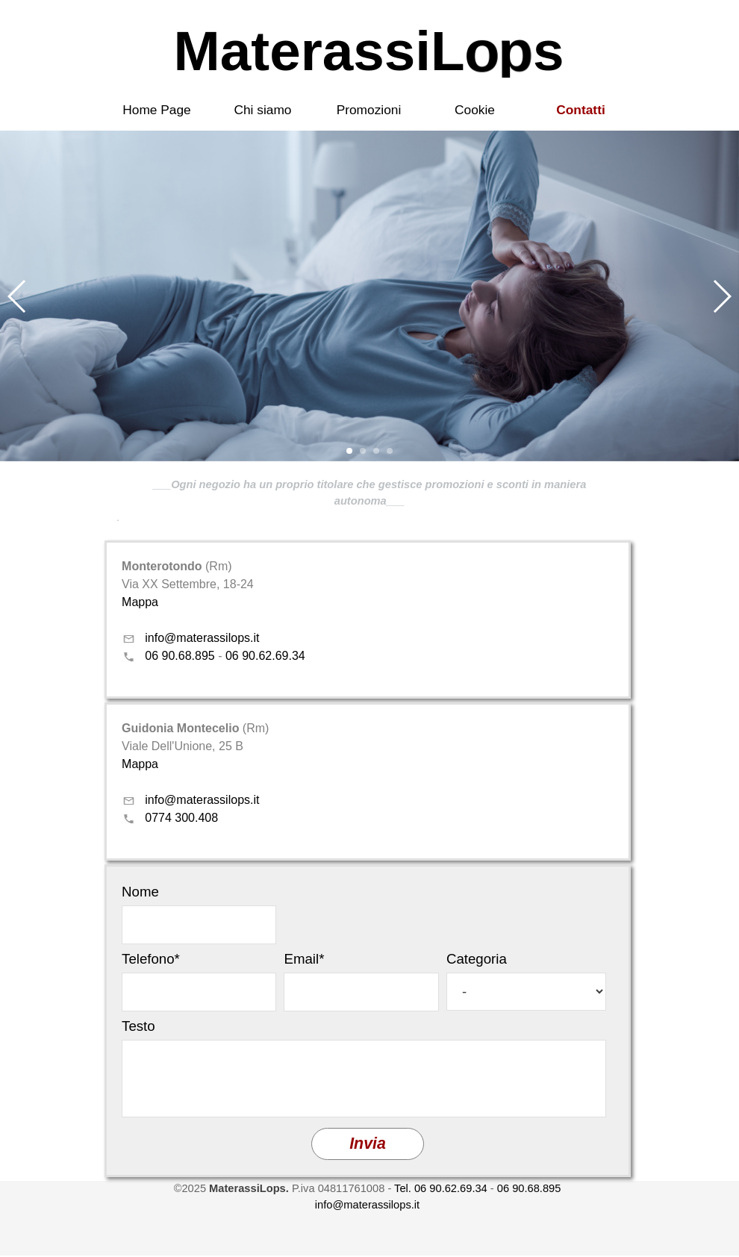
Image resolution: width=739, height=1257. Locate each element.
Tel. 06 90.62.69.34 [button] (440, 1188)
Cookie (475, 109)
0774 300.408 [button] (181, 817)
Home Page (156, 109)
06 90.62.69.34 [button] (265, 655)
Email (304, 959)
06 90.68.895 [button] (179, 655)
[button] (17, 296)
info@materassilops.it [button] (202, 637)
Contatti (580, 109)
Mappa (140, 602)
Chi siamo (262, 109)
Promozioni (369, 109)
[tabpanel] (369, 500)
